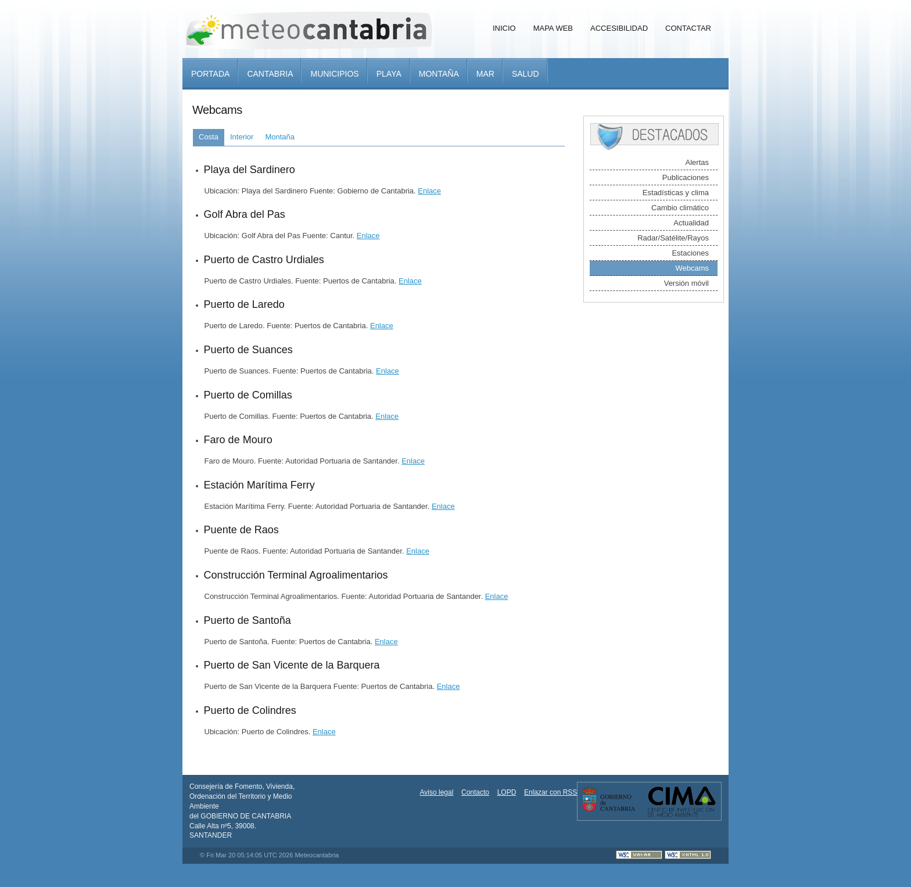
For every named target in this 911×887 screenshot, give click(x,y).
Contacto (475, 792)
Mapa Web (553, 28)
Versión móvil (686, 283)
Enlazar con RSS (550, 792)
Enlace (429, 190)
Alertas (697, 162)
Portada (210, 73)
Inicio (504, 28)
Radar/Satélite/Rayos (673, 238)
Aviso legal (437, 792)
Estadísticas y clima (676, 192)
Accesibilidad (619, 28)
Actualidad (691, 222)
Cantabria (270, 73)
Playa (388, 73)
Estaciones (690, 253)
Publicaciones (685, 177)
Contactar (688, 28)
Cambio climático (680, 207)
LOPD (507, 792)
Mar (485, 73)
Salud (525, 73)
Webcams (692, 268)
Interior (241, 136)
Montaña (439, 73)
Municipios (334, 73)
